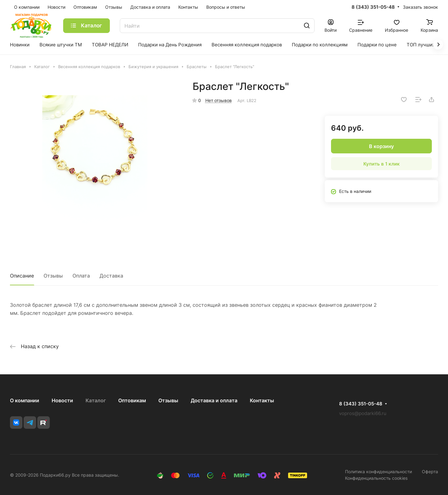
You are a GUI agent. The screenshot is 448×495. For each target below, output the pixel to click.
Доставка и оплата (214, 400)
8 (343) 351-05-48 (373, 7)
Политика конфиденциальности (378, 471)
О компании (24, 400)
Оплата (81, 276)
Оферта (430, 471)
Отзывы (53, 276)
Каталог (96, 400)
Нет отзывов (218, 100)
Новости (62, 400)
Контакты (262, 400)
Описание (22, 276)
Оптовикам (132, 400)
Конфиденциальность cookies (376, 478)
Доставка (111, 276)
